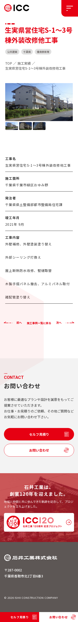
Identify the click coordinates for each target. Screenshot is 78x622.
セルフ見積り (39, 434)
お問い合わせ (39, 450)
